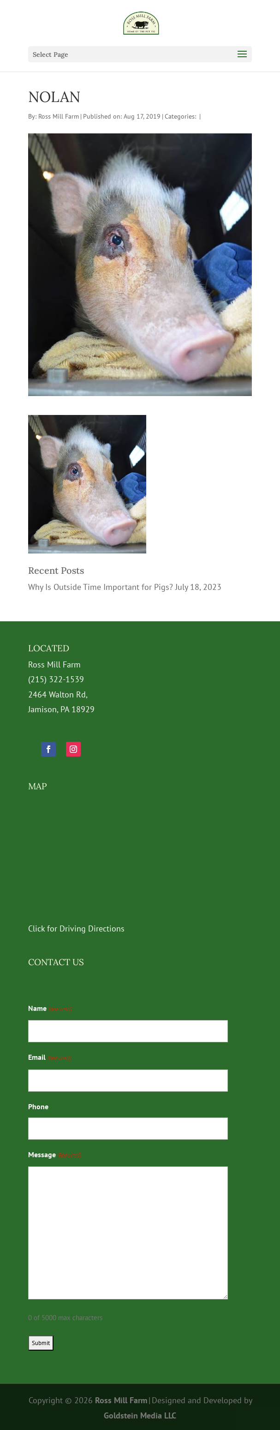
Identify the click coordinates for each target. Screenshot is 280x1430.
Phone (38, 1106)
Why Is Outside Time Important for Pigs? (100, 587)
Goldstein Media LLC (140, 1415)
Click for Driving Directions (76, 928)
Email (49, 1058)
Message (54, 1155)
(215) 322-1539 (56, 679)
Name (50, 1009)
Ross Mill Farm (58, 116)
